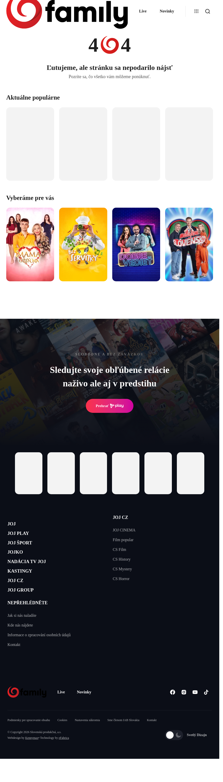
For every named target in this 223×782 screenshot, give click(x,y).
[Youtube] (195, 711)
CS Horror (121, 579)
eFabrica (64, 757)
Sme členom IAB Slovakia (123, 739)
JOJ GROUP (25, 608)
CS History (122, 559)
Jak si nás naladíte (21, 635)
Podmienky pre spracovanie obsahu (28, 739)
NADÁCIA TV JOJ (33, 572)
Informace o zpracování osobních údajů (39, 654)
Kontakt (13, 664)
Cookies (62, 739)
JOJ (12, 525)
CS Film (119, 549)
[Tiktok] (206, 711)
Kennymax (31, 757)
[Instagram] (183, 711)
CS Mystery (122, 569)
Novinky (167, 11)
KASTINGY (24, 584)
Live (142, 11)
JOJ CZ (18, 596)
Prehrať (110, 406)
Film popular (123, 540)
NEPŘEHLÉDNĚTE (27, 622)
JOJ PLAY (21, 536)
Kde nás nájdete (20, 644)
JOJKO (17, 560)
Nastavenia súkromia (87, 739)
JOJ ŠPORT (24, 548)
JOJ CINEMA (124, 530)
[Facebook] (172, 711)
